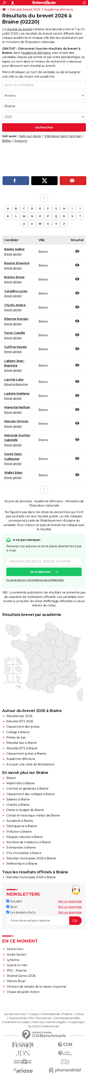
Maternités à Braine (20, 783)
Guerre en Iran (17, 965)
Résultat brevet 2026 (25, 9)
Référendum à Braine (21, 864)
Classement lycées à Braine (26, 753)
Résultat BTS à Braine (22, 748)
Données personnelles (67, 1018)
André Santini (16, 954)
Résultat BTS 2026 (19, 721)
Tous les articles (18, 1018)
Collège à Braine (17, 732)
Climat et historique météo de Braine (33, 815)
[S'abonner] (44, 920)
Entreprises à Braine (21, 847)
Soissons (20, 141)
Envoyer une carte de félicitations (30, 764)
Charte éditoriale (50, 1014)
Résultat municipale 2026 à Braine (31, 858)
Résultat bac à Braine (21, 743)
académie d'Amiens (36, 53)
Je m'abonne (40, 572)
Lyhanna (13, 960)
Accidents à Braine (19, 821)
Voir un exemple (70, 901)
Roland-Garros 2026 (21, 976)
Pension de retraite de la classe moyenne (36, 986)
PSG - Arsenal (17, 970)
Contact (79, 1014)
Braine (11, 778)
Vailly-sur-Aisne (30, 136)
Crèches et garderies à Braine (27, 788)
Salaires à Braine (18, 799)
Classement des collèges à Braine (30, 794)
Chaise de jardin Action (23, 992)
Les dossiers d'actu (21, 912)
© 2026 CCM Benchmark (44, 1026)
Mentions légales (56, 1022)
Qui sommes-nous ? (16, 1014)
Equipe (34, 1014)
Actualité (14, 901)
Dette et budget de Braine (25, 810)
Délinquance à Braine (21, 826)
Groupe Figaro (76, 1022)
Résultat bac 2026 (19, 716)
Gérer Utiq (38, 1022)
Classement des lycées (23, 727)
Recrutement (44, 1018)
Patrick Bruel (16, 981)
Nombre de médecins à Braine (28, 842)
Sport (11, 907)
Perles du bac (16, 737)
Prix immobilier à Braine (23, 853)
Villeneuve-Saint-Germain (62, 136)
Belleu (6, 141)
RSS (31, 1018)
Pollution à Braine (19, 831)
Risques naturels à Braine (24, 837)
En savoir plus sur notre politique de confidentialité (35, 580)
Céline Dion (15, 949)
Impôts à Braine (18, 805)
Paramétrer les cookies (16, 1022)
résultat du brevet (19, 29)
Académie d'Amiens (58, 9)
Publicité (67, 1014)
